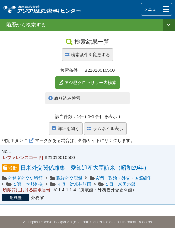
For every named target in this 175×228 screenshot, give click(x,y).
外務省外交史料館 (25, 178)
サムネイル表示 (105, 128)
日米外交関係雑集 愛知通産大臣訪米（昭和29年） (84, 168)
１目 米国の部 (120, 184)
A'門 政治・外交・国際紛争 (124, 178)
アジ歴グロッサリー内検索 (90, 82)
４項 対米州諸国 (74, 184)
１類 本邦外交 (28, 184)
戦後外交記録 (69, 178)
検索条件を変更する (87, 54)
